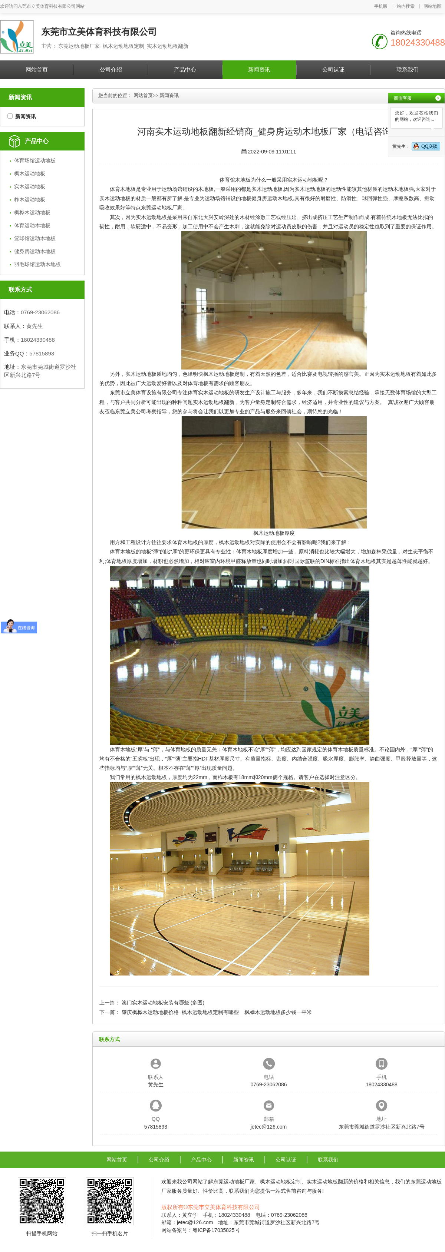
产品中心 (185, 69)
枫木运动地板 (29, 173)
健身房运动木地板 (35, 251)
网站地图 (432, 6)
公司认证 (333, 69)
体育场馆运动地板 (35, 160)
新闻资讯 (259, 69)
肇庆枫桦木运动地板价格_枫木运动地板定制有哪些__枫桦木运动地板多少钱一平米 (217, 1012)
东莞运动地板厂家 (161, 208)
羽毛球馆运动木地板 (37, 264)
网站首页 (37, 69)
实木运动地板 (29, 186)
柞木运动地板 (29, 199)
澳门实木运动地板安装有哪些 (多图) (163, 1003)
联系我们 (407, 69)
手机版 (381, 6)
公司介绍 (111, 69)
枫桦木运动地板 (32, 212)
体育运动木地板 (32, 225)
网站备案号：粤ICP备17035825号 (200, 1230)
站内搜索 (406, 6)
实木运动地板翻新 (213, 402)
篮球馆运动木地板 (35, 238)
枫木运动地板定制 (224, 374)
